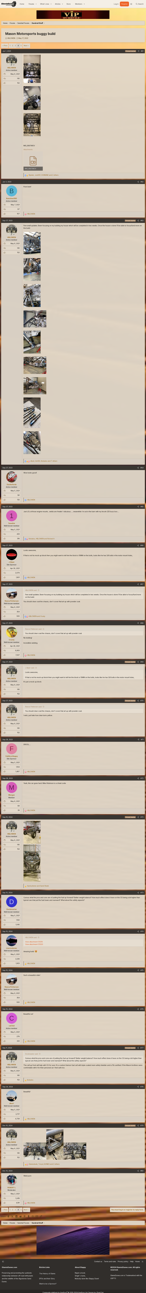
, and (42, 539)
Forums (31, 4)
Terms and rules (110, 1262)
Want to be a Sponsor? (47, 1282)
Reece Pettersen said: (33, 629)
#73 (142, 893)
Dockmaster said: (31, 1054)
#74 (142, 931)
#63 (142, 221)
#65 (142, 507)
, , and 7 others (43, 461)
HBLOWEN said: (31, 590)
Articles (57, 4)
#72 (142, 778)
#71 (142, 739)
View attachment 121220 (34, 944)
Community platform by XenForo (65, 1290)
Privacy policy (123, 1262)
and (37, 616)
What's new (44, 4)
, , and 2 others (44, 175)
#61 (142, 51)
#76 (141, 1009)
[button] (36, 4)
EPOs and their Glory (47, 1277)
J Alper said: (29, 668)
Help (132, 1262)
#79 (141, 1125)
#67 (141, 584)
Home (22, 4)
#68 (141, 623)
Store (68, 4)
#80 (141, 1171)
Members (78, 4)
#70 (141, 701)
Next (25, 46)
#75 (142, 970)
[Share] (138, 51)
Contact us (98, 1262)
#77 (141, 1048)
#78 (141, 1087)
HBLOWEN (11, 38)
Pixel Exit (100, 1290)
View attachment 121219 (34, 942)
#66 (141, 545)
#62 (142, 182)
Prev (5, 46)
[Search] (139, 4)
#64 (141, 468)
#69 (141, 662)
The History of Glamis (47, 1273)
